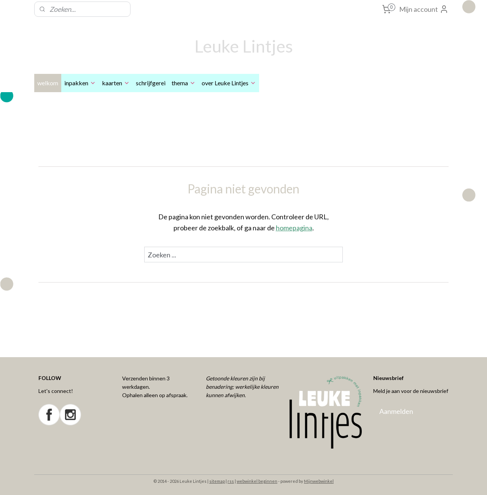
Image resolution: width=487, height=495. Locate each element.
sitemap (217, 481)
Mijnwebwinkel (319, 481)
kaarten (116, 82)
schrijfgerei (151, 82)
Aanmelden (396, 411)
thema (184, 82)
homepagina (294, 228)
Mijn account (424, 9)
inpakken (80, 82)
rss (231, 481)
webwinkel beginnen (257, 481)
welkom (47, 82)
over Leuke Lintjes (229, 82)
